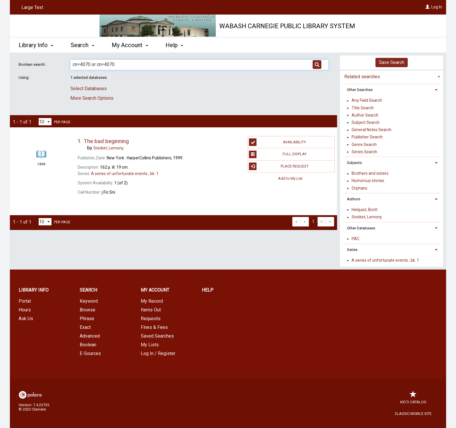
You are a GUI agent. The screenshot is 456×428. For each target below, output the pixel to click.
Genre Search (364, 144)
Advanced (90, 336)
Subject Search (366, 122)
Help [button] (174, 45)
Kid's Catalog (413, 399)
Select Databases (88, 88)
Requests (151, 318)
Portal (25, 301)
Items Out (151, 310)
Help (207, 290)
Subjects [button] (354, 162)
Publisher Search (367, 137)
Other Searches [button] (360, 90)
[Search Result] (41, 143)
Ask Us (26, 318)
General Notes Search (371, 130)
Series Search (364, 151)
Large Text (32, 7)
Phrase (87, 318)
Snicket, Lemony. (367, 217)
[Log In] (427, 7)
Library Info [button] (36, 45)
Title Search (363, 108)
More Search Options (91, 98)
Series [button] (352, 249)
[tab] (391, 76)
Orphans (359, 188)
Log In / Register (158, 353)
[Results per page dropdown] (45, 121)
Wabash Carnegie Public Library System (287, 26)
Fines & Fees (154, 327)
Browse (87, 310)
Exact (85, 327)
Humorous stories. (368, 181)
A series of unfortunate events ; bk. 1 (385, 260)
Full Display (277, 154)
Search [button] (82, 45)
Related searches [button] (362, 76)
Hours (25, 310)
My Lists (150, 344)
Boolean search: (33, 64)
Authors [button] (353, 199)
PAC (355, 238)
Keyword (89, 301)
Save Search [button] (391, 62)
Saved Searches (157, 336)
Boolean (88, 344)
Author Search (365, 115)
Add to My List (290, 178)
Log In (436, 7)
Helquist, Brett (364, 209)
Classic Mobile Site (413, 413)
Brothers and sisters (370, 173)
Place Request (278, 166)
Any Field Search (367, 100)
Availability (277, 142)
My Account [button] (130, 45)
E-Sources (90, 353)
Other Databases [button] (361, 228)
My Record (152, 301)
